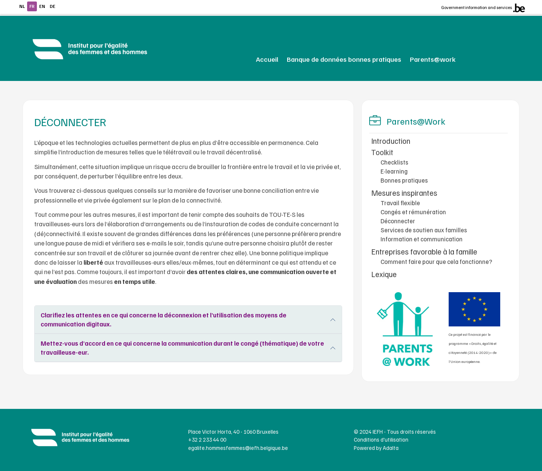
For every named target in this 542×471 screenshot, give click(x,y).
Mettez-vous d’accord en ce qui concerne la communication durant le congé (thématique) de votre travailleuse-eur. (182, 347)
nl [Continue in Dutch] (22, 6)
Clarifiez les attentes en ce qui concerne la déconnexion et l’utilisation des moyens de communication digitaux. (163, 319)
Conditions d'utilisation (381, 439)
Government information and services (476, 7)
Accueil (267, 59)
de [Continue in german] (52, 6)
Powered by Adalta (376, 447)
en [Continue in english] (42, 6)
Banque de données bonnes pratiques (344, 59)
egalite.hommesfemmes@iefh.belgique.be (238, 447)
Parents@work (432, 59)
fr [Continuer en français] (32, 6)
